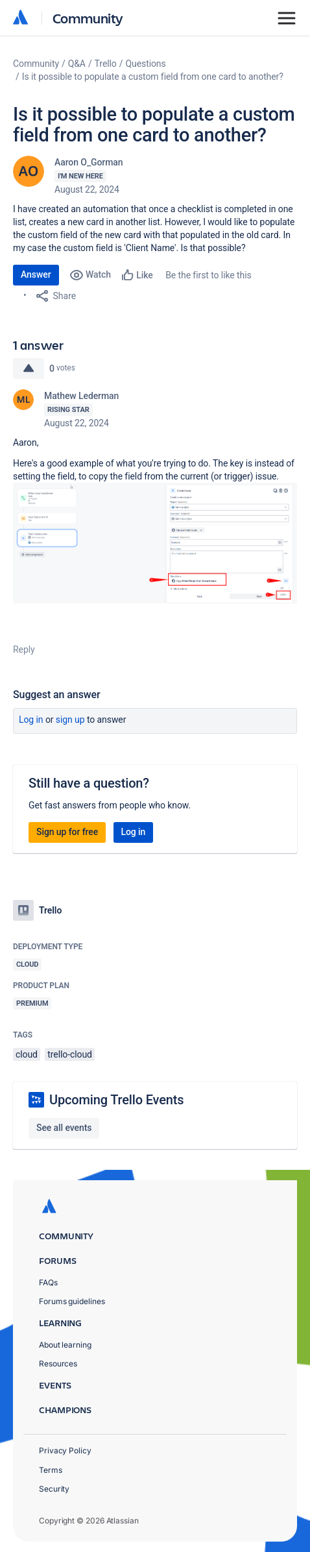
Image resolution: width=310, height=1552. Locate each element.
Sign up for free (67, 832)
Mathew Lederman (81, 396)
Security (54, 1489)
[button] (155, 543)
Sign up (70, 719)
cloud (27, 1054)
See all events (63, 1127)
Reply (24, 649)
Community (88, 17)
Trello (106, 63)
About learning (65, 1345)
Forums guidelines (72, 1301)
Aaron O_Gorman (88, 162)
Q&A (77, 63)
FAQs (48, 1282)
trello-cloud (69, 1054)
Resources (58, 1363)
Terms (50, 1470)
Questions (145, 63)
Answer (36, 274)
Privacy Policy (65, 1450)
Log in (31, 719)
